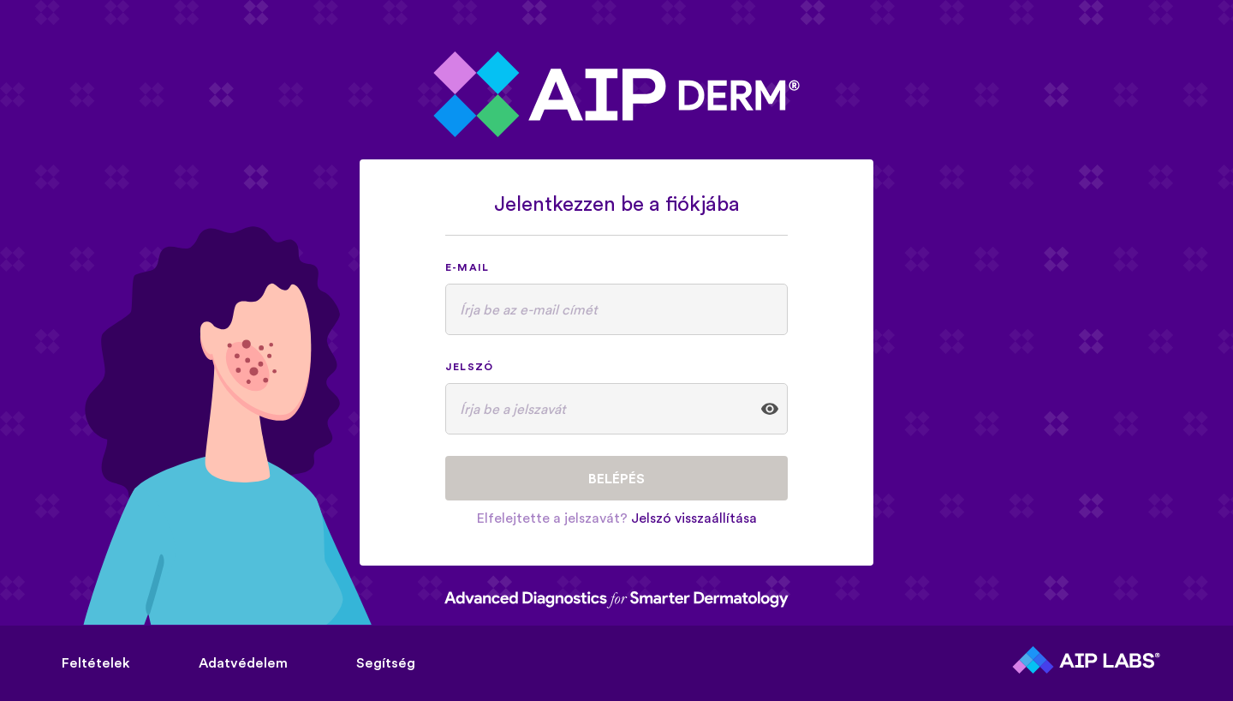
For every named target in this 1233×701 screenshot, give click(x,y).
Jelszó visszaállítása (694, 517)
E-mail (467, 267)
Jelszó (469, 366)
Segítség (385, 662)
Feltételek (96, 662)
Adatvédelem (243, 662)
